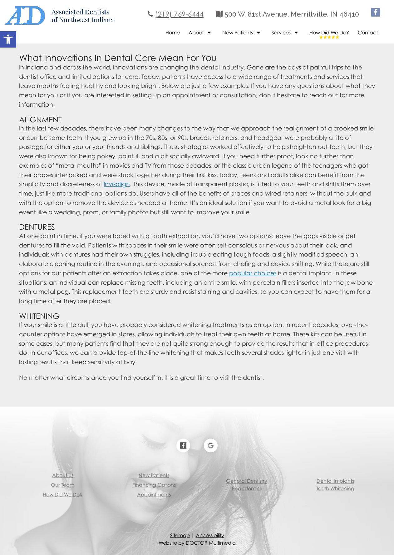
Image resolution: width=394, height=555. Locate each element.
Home (172, 32)
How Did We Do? (329, 32)
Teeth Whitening (335, 480)
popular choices (252, 273)
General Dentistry (246, 473)
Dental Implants (335, 473)
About (196, 32)
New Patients (237, 32)
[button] (8, 39)
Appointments (154, 481)
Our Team (62, 471)
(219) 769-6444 (179, 14)
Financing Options (154, 471)
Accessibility (210, 535)
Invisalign (117, 183)
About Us (62, 461)
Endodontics (247, 480)
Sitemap (180, 535)
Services (281, 32)
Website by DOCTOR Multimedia (197, 543)
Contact (368, 32)
